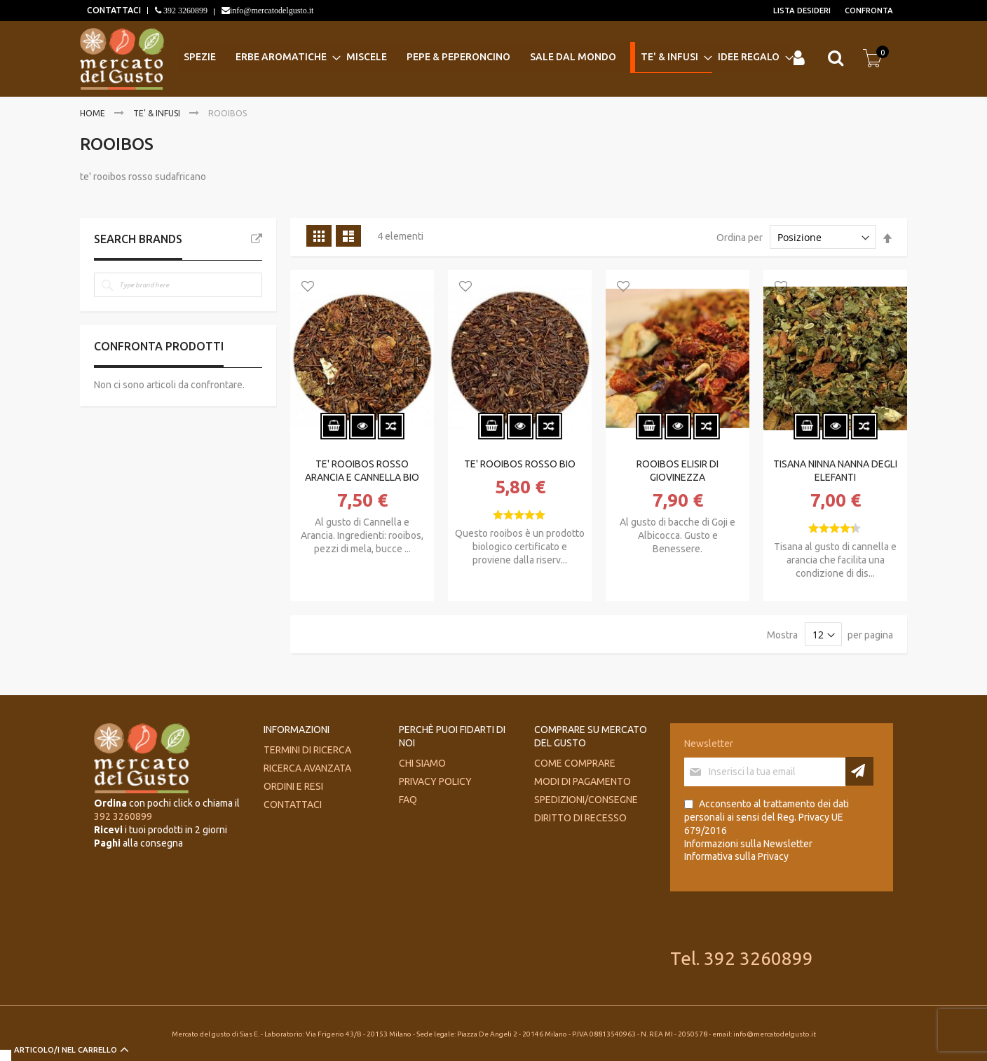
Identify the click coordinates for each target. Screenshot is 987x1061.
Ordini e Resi (293, 786)
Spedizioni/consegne (586, 799)
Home (93, 113)
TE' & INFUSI (157, 113)
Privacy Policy (435, 781)
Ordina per (739, 237)
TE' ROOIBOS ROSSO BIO (520, 464)
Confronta (869, 10)
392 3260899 (184, 10)
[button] (308, 287)
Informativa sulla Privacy (736, 856)
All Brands (256, 239)
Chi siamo (422, 763)
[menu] (483, 58)
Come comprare (574, 763)
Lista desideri (802, 10)
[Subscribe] (859, 771)
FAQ (408, 799)
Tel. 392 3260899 (741, 958)
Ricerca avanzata (307, 768)
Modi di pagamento (582, 781)
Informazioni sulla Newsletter (748, 843)
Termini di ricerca (307, 749)
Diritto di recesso (580, 817)
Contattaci (293, 804)
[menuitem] (204, 57)
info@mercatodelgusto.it (271, 10)
